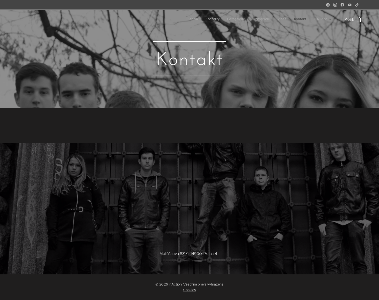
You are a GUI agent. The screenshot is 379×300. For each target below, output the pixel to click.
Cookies (189, 290)
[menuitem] (282, 20)
